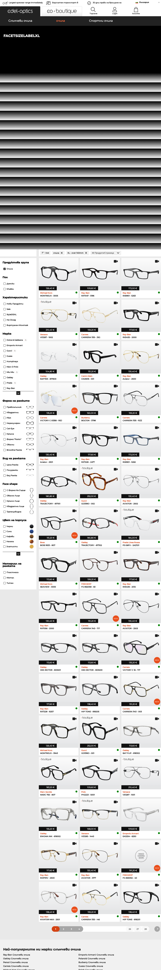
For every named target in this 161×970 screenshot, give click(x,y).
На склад (9, 135)
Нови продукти (13, 119)
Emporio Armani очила (15, 815)
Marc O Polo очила (13, 808)
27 (137, 744)
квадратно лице (18, 321)
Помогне (112, 886)
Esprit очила (87, 815)
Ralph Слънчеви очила (90, 785)
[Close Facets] (18, 68)
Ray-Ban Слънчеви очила (16, 770)
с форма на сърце (18, 305)
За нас (5, 886)
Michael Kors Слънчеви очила (19, 785)
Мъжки (8, 104)
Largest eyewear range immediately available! (26, 3)
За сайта (38, 951)
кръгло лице (18, 316)
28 (145, 744)
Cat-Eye (18, 243)
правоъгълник (18, 222)
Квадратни (18, 227)
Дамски (8, 99)
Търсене (93, 13)
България (144, 2)
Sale (6, 124)
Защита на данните (20, 951)
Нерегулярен (18, 238)
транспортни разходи (67, 895)
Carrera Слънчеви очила (16, 781)
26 (130, 744)
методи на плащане (65, 891)
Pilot (18, 232)
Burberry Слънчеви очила (92, 777)
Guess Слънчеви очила (90, 781)
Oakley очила (10, 804)
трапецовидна (18, 326)
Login (114, 13)
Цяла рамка (18, 279)
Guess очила (87, 800)
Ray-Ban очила (11, 800)
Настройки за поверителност (19, 891)
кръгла (18, 249)
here (82, 852)
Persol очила (87, 804)
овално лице (18, 310)
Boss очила (87, 808)
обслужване (61, 886)
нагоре (154, 951)
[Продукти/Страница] (106, 68)
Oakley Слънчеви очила (15, 773)
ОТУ (4, 951)
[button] (20, 11)
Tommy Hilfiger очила (92, 811)
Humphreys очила (12, 811)
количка (136, 13)
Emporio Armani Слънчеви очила (96, 770)
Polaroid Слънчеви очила (91, 773)
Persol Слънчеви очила (15, 777)
